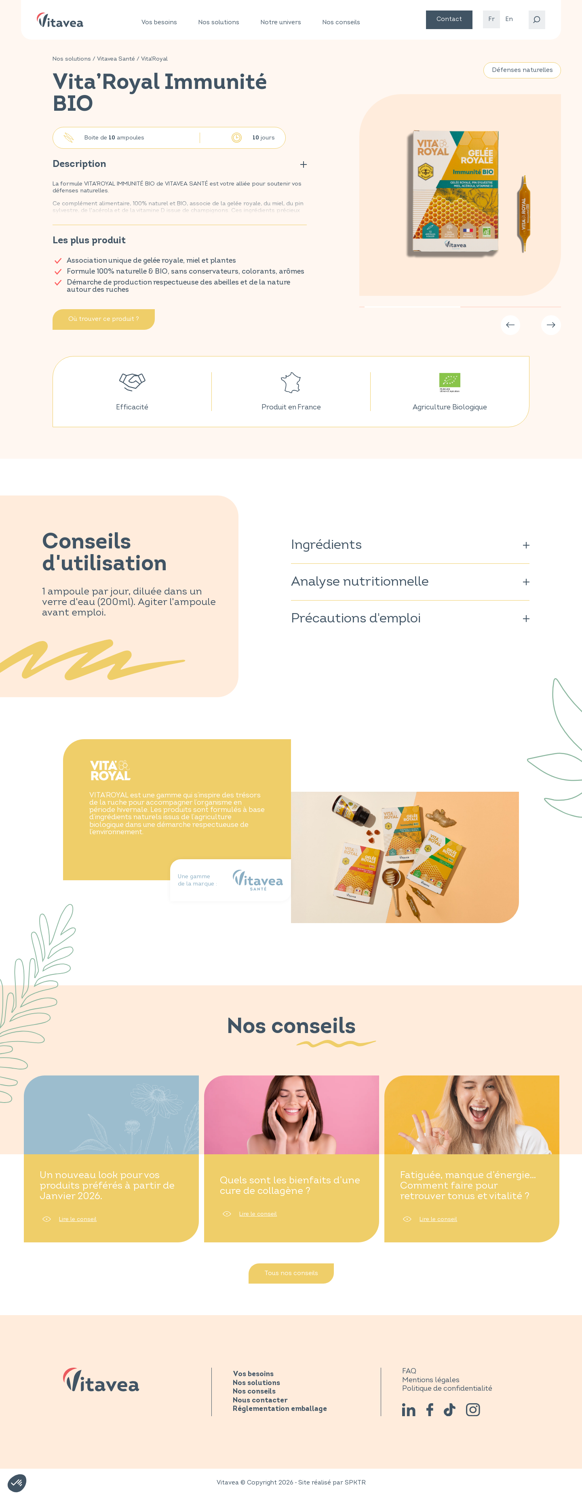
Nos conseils (341, 22)
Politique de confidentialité (447, 1388)
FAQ (409, 1371)
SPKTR (355, 1482)
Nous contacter (260, 1400)
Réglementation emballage (280, 1409)
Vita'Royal (154, 58)
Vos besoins (159, 22)
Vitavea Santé (116, 58)
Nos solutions (218, 22)
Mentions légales (431, 1380)
